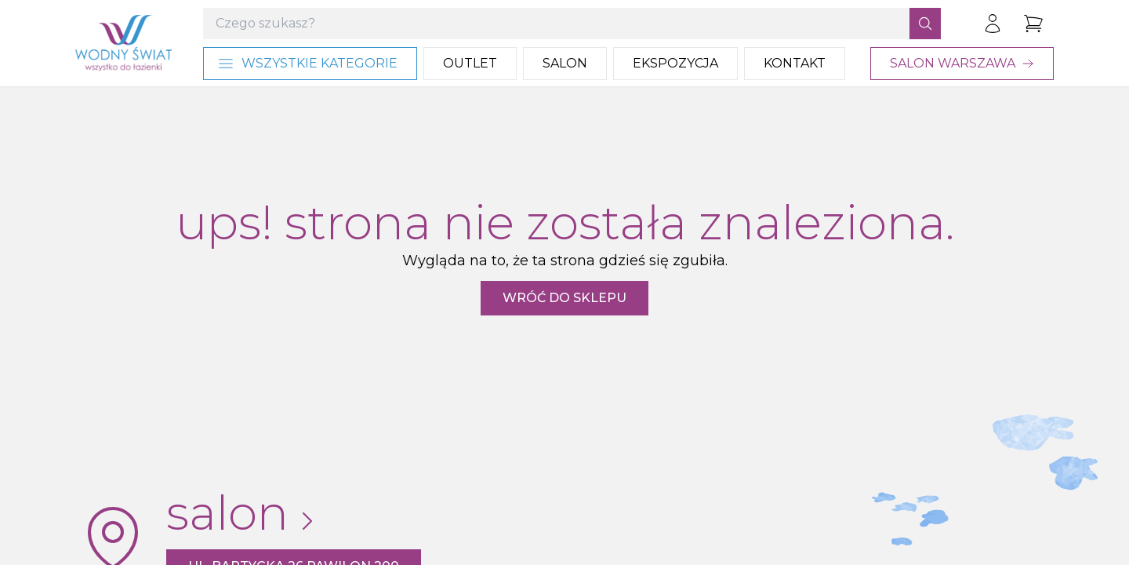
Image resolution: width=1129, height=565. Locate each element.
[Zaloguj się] (992, 23)
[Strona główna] (123, 43)
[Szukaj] (925, 23)
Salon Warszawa (962, 63)
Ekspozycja (675, 63)
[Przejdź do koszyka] (1033, 23)
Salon (565, 63)
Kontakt (795, 63)
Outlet (470, 63)
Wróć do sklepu (564, 297)
